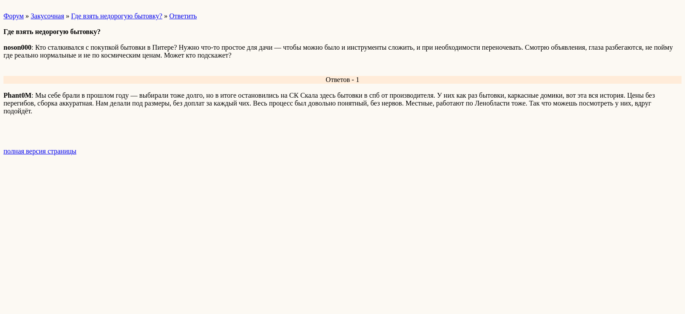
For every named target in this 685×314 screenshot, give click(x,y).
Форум (13, 16)
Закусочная (47, 16)
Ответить (183, 16)
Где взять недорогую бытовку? (117, 16)
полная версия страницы (39, 151)
